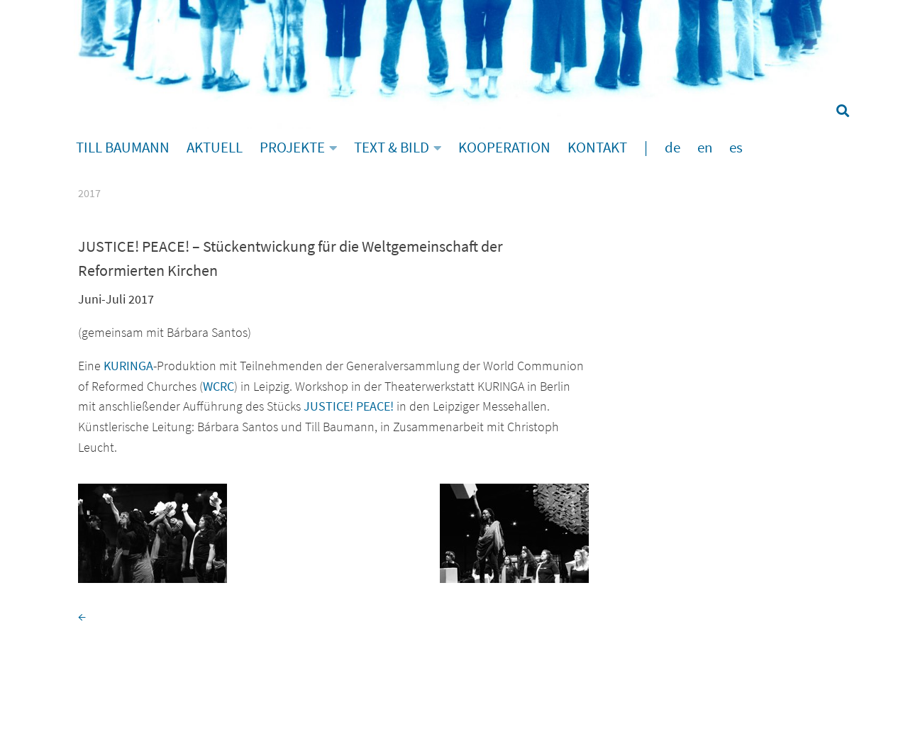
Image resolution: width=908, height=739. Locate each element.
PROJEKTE (292, 147)
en (704, 147)
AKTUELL (215, 147)
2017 (89, 193)
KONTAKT (597, 147)
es (736, 147)
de (672, 147)
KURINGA (128, 365)
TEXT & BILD (391, 147)
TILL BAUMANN (123, 147)
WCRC (218, 386)
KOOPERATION (504, 147)
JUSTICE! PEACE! (349, 406)
